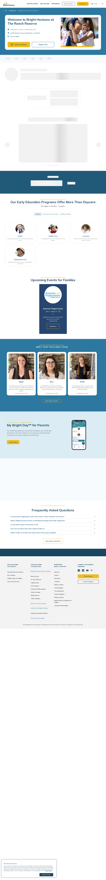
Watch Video (13, 442)
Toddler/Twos (53, 236)
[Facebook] (79, 571)
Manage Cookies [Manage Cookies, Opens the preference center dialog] (46, 874)
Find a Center (68, 4)
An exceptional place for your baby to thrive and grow (20, 239)
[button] (32, 4)
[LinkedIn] (83, 571)
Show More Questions (53, 541)
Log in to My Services (13, 582)
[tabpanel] (53, 309)
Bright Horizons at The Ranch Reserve (28, 11)
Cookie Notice (62, 625)
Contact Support (88, 582)
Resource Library (59, 597)
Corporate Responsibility (61, 606)
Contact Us (82, 4)
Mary (52, 382)
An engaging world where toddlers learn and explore (53, 239)
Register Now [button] (43, 45)
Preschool (86, 236)
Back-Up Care (35, 576)
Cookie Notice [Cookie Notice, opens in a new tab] (48, 870)
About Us (57, 572)
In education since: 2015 (51, 394)
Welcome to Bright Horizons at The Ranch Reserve (31, 22)
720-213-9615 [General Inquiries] (14, 37)
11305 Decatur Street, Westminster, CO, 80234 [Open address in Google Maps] (25, 33)
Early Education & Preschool (15, 572)
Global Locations (59, 585)
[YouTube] (87, 571)
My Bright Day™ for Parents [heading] (28, 425)
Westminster (12, 11)
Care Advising (35, 586)
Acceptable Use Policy (71, 625)
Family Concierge (35, 592)
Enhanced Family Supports (38, 589)
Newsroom (57, 578)
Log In (94, 4)
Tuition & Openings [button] (19, 45)
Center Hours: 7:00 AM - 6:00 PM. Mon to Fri (23, 30)
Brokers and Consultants (38, 604)
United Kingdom (58, 588)
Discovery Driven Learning (50, 214)
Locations (57, 582)
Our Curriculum (11, 575)
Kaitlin (82, 382)
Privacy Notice (55, 625)
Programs (38, 214)
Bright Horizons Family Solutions (41, 571)
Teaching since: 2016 (82, 394)
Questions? (53, 326)
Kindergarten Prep (20, 260)
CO (6, 11)
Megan (21, 382)
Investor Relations (59, 594)
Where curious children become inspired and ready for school (86, 239)
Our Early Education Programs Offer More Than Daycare (53, 202)
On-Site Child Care (36, 580)
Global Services (35, 595)
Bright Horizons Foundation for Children (62, 602)
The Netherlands (59, 591)
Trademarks (80, 625)
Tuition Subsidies (35, 599)
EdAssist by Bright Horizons (39, 608)
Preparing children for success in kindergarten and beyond (20, 263)
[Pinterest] (92, 571)
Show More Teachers (52, 401)
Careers (56, 575)
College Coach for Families (14, 578)
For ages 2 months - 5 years (53, 206)
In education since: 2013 (21, 394)
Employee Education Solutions (39, 613)
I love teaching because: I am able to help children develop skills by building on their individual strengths (82, 388)
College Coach (35, 583)
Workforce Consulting (37, 618)
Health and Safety (65, 214)
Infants (20, 236)
